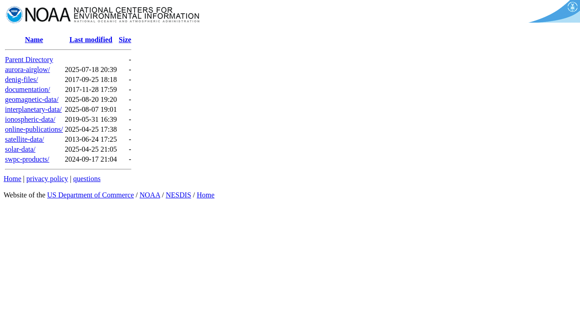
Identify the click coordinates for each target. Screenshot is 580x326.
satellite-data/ (24, 139)
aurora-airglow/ (27, 69)
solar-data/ (20, 149)
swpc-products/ (27, 159)
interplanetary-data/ (33, 109)
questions (86, 178)
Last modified (90, 39)
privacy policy (47, 178)
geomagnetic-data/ (31, 99)
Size (125, 39)
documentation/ (27, 89)
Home (12, 178)
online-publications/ (34, 129)
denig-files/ (21, 79)
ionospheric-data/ (30, 119)
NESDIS (178, 195)
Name (34, 39)
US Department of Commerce (90, 195)
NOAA (150, 195)
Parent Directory (29, 59)
